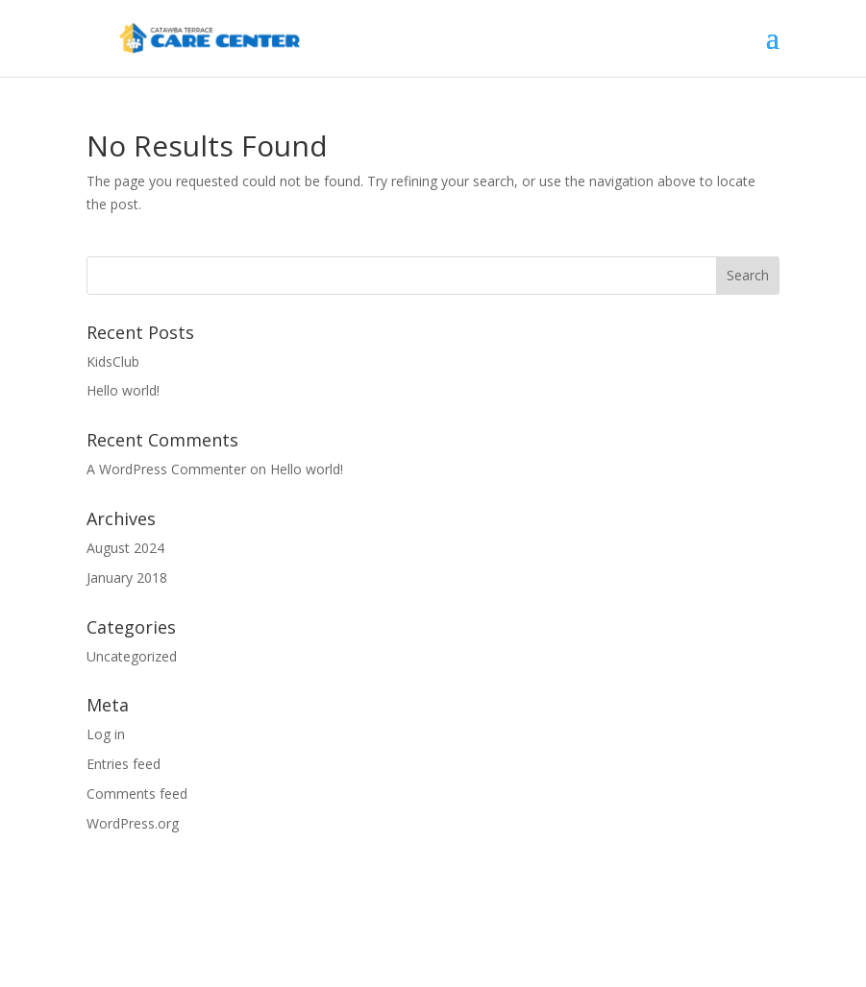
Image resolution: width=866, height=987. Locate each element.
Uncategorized (132, 656)
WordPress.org (133, 823)
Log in (106, 734)
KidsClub (113, 361)
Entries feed (124, 764)
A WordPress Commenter (166, 469)
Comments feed (137, 793)
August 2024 (125, 548)
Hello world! (123, 390)
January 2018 (127, 577)
